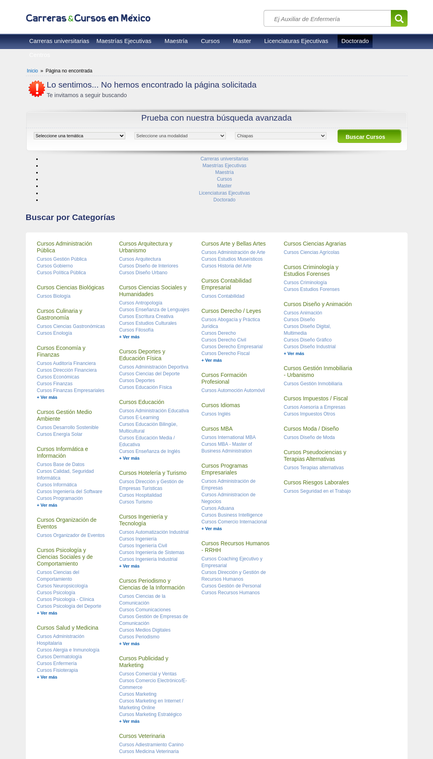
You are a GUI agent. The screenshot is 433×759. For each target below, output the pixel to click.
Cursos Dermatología (59, 609)
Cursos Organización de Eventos (67, 475)
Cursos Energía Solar (60, 386)
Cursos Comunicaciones (145, 562)
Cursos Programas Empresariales (225, 421)
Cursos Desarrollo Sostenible (68, 379)
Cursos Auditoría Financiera (66, 315)
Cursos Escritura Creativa (146, 268)
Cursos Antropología (141, 255)
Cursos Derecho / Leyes (231, 263)
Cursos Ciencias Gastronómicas (71, 278)
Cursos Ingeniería (138, 491)
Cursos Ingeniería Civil (143, 498)
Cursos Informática (57, 437)
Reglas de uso (42, 735)
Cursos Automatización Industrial (154, 484)
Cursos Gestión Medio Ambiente (64, 367)
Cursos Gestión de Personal (231, 538)
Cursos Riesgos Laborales (316, 434)
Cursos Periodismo (139, 589)
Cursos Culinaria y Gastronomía (59, 266)
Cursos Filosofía (136, 282)
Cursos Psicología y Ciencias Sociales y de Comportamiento (65, 509)
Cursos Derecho (219, 285)
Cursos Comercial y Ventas (148, 626)
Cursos (210, 40)
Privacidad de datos (84, 735)
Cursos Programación (60, 450)
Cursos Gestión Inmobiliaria (313, 336)
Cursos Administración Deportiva (153, 319)
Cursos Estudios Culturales (148, 275)
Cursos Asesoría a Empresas (315, 359)
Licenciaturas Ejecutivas (296, 40)
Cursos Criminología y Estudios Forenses (311, 222)
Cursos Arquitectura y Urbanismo (146, 199)
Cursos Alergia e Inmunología (68, 602)
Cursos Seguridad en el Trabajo (317, 443)
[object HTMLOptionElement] (79, 135)
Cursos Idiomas (221, 357)
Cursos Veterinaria (142, 688)
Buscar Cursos (365, 137)
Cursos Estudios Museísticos (232, 211)
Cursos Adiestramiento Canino (151, 697)
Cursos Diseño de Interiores (149, 218)
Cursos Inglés (216, 366)
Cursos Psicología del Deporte (69, 558)
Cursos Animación (303, 265)
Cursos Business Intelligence (232, 467)
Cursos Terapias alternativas (314, 420)
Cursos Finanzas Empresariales (71, 342)
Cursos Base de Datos (61, 416)
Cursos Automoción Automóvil (233, 342)
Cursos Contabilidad (223, 248)
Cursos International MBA (229, 389)
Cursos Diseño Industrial (310, 299)
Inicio (32, 71)
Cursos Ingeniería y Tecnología (143, 472)
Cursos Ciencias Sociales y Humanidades (153, 243)
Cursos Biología (54, 248)
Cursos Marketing (138, 646)
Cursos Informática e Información (62, 404)
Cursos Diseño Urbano (143, 225)
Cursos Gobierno (55, 218)
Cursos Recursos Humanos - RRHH (236, 498)
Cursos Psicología (56, 545)
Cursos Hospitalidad (140, 447)
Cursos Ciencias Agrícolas (312, 204)
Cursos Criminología (305, 235)
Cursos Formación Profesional (224, 330)
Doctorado (355, 40)
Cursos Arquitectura (140, 211)
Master (242, 40)
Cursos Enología (54, 285)
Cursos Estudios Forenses (312, 241)
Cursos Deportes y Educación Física (142, 307)
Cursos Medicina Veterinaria (149, 703)
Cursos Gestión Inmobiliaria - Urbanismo (318, 323)
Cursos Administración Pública (64, 199)
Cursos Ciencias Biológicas (71, 239)
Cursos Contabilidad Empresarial (227, 236)
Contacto (121, 735)
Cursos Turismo (136, 454)
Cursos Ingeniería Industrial (148, 511)
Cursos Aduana (218, 460)
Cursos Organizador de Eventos (71, 487)
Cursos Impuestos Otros (309, 366)
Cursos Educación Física (145, 339)
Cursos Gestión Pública (62, 211)
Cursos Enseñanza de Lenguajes (154, 262)
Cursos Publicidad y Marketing (144, 613)
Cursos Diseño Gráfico (308, 292)
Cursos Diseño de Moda (309, 389)
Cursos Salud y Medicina (68, 580)
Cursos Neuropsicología (62, 538)
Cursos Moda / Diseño (311, 381)
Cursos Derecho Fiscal (226, 305)
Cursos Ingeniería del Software (70, 444)
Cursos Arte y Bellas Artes (234, 196)
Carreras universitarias (59, 40)
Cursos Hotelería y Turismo (153, 425)
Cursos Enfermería (57, 616)
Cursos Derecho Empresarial (232, 299)
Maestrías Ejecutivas (123, 40)
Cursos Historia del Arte (227, 218)
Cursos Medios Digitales (145, 582)
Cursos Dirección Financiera (67, 322)
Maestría (176, 40)
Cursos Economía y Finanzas (61, 303)
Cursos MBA (217, 381)
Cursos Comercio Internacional (234, 474)
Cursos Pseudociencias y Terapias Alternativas (315, 407)
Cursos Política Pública (61, 225)
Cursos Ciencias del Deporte (149, 326)
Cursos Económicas (58, 329)
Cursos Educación (142, 354)
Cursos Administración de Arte (234, 204)
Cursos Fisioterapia (57, 622)
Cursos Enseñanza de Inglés (149, 403)
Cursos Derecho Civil (224, 292)
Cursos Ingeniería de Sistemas (151, 504)
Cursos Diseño (299, 272)
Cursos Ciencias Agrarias (315, 196)
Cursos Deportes (137, 333)
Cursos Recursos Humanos (231, 545)
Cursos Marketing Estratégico (150, 666)
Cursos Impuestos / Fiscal (316, 350)
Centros (39, 54)
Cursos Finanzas (55, 336)
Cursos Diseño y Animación (318, 256)
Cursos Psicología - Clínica (65, 551)
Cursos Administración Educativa (154, 363)
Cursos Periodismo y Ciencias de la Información (152, 536)
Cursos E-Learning (139, 370)
